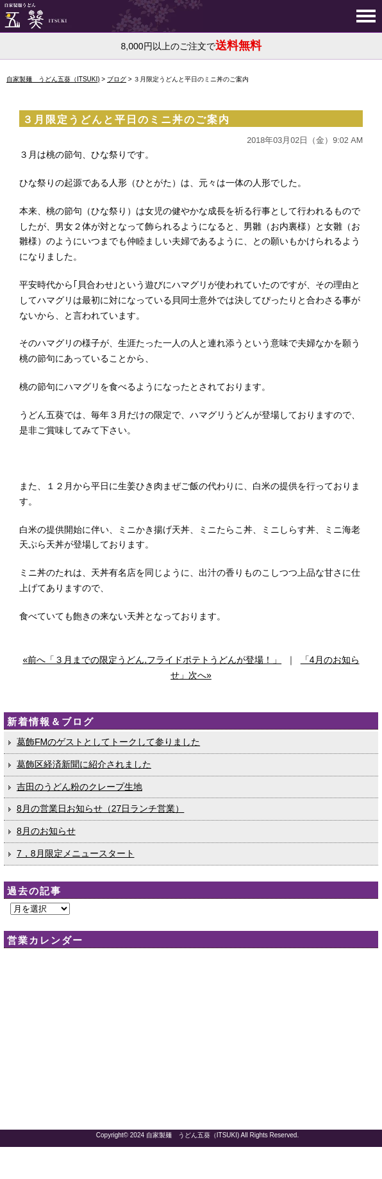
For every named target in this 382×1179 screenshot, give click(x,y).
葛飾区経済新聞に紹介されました (84, 764)
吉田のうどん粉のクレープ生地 (79, 787)
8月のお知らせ (46, 831)
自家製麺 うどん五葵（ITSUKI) (193, 1135)
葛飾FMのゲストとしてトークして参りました (108, 742)
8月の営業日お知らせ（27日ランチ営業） (100, 808)
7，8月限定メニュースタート (76, 853)
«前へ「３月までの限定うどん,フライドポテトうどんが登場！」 (151, 660)
